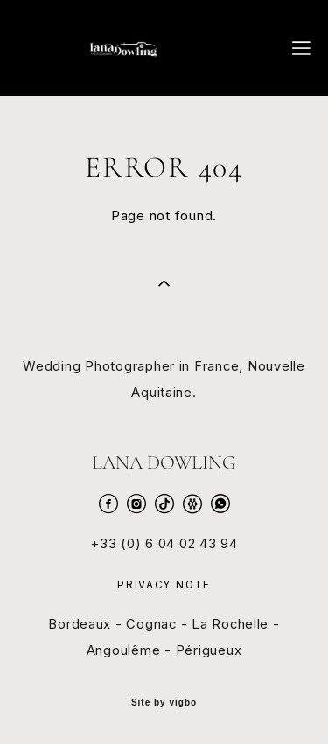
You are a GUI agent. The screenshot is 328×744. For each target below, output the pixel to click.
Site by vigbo (164, 703)
